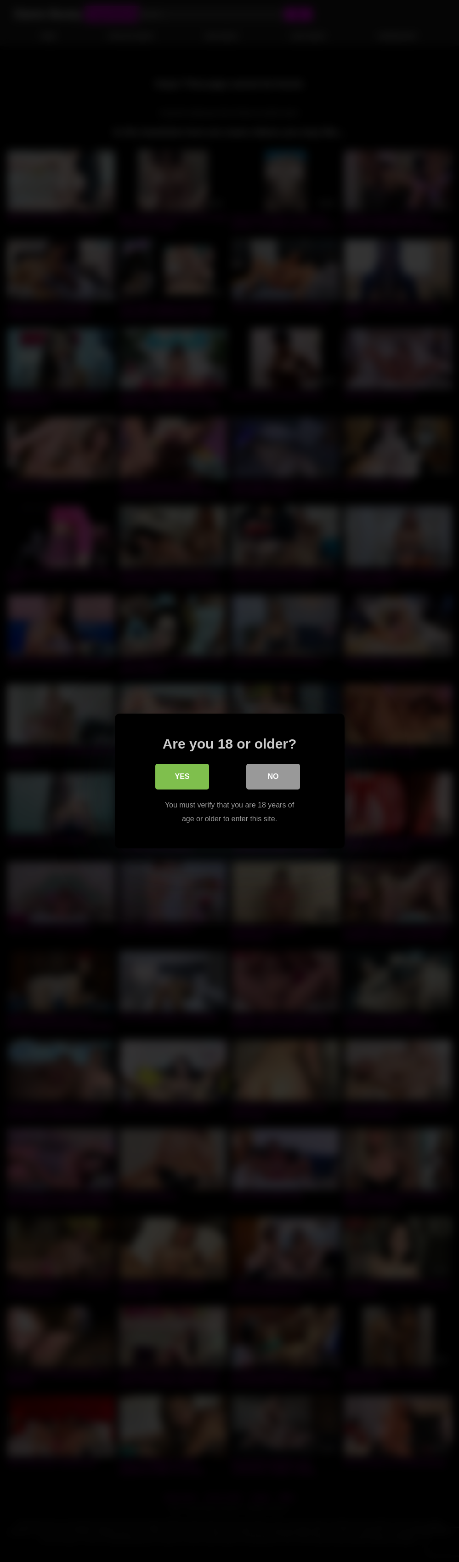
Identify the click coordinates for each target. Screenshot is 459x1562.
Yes (182, 776)
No (273, 776)
